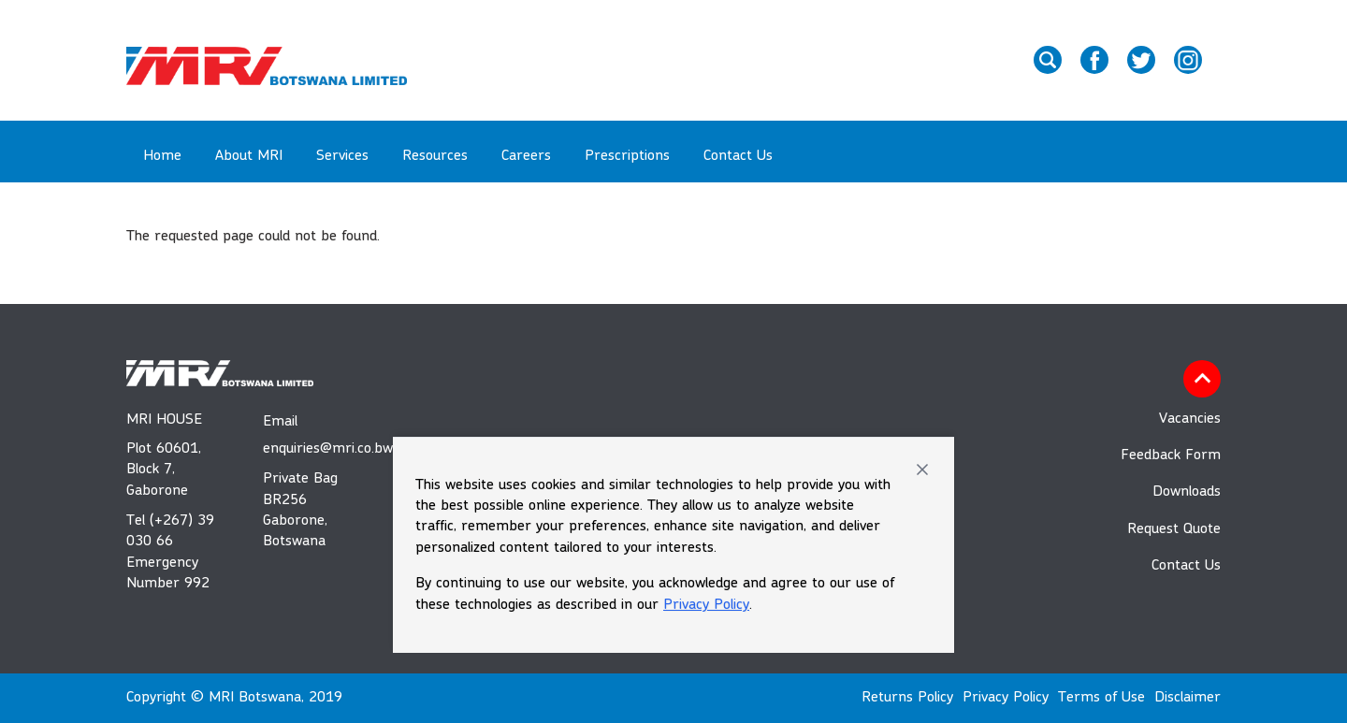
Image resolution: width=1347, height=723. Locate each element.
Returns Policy (907, 697)
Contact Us (738, 156)
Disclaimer (1187, 697)
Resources (435, 156)
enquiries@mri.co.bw (310, 448)
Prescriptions (627, 156)
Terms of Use (1101, 697)
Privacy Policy (706, 605)
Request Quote (1174, 529)
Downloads (1186, 491)
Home (162, 156)
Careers (526, 156)
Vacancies (1190, 419)
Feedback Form (1171, 455)
